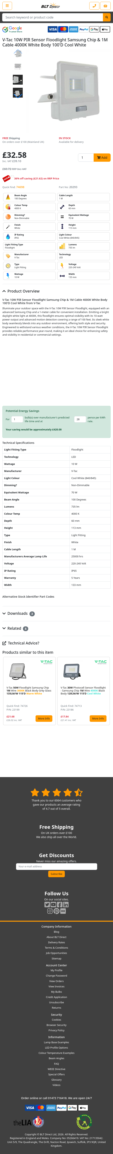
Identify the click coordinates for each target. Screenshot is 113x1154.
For (8, 419)
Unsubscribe (56, 1002)
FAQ (56, 1063)
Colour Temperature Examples (56, 1053)
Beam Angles (56, 1058)
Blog (56, 931)
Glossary (56, 1079)
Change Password (56, 975)
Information (56, 1037)
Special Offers (56, 1074)
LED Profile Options (56, 1047)
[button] (17, 96)
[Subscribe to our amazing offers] (56, 866)
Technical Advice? (20, 643)
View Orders (56, 981)
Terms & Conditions (56, 947)
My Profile (56, 970)
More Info (44, 718)
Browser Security (57, 1025)
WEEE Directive (56, 1069)
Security (56, 1014)
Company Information (56, 926)
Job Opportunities (56, 953)
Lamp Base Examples (56, 1042)
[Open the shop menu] (7, 6)
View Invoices (57, 986)
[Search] (107, 17)
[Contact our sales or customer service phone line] (94, 6)
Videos (56, 1085)
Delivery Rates (56, 942)
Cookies (56, 1019)
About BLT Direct (57, 937)
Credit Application (56, 997)
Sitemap (56, 958)
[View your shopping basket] (105, 6)
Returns (56, 1007)
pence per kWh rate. (96, 419)
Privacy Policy (57, 1030)
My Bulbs (56, 991)
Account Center (56, 965)
